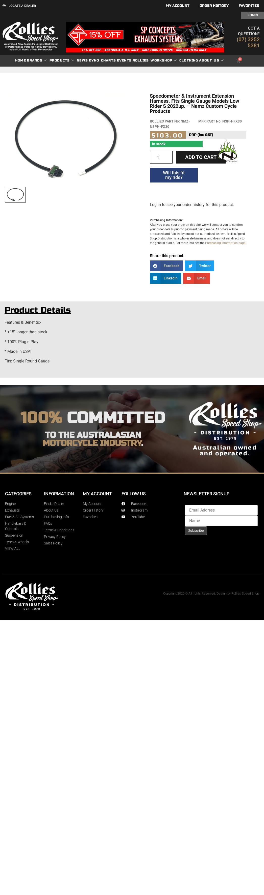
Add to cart (201, 157)
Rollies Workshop (155, 60)
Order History (214, 6)
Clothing (188, 60)
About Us (211, 60)
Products (62, 60)
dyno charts (102, 60)
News (82, 60)
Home (20, 60)
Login (253, 15)
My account (177, 6)
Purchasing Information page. (225, 243)
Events (124, 60)
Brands (37, 60)
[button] (166, 265)
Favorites (249, 6)
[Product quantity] (161, 157)
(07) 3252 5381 (248, 42)
